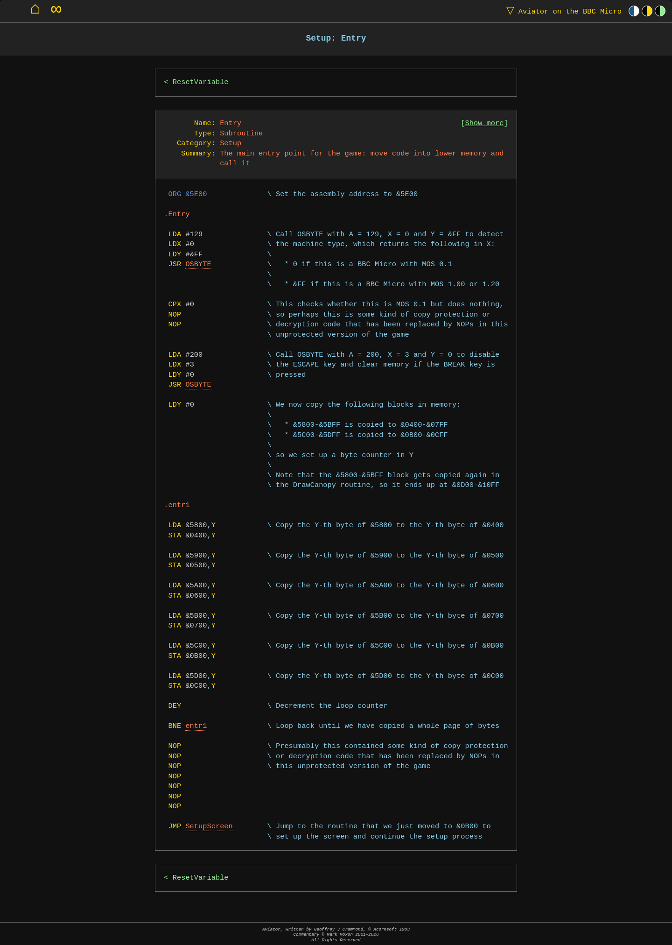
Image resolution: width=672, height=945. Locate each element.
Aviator (562, 11)
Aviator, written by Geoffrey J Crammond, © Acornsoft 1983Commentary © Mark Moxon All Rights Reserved (336, 934)
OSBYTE (198, 264)
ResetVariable (201, 82)
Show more (484, 123)
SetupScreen (208, 827)
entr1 (196, 726)
